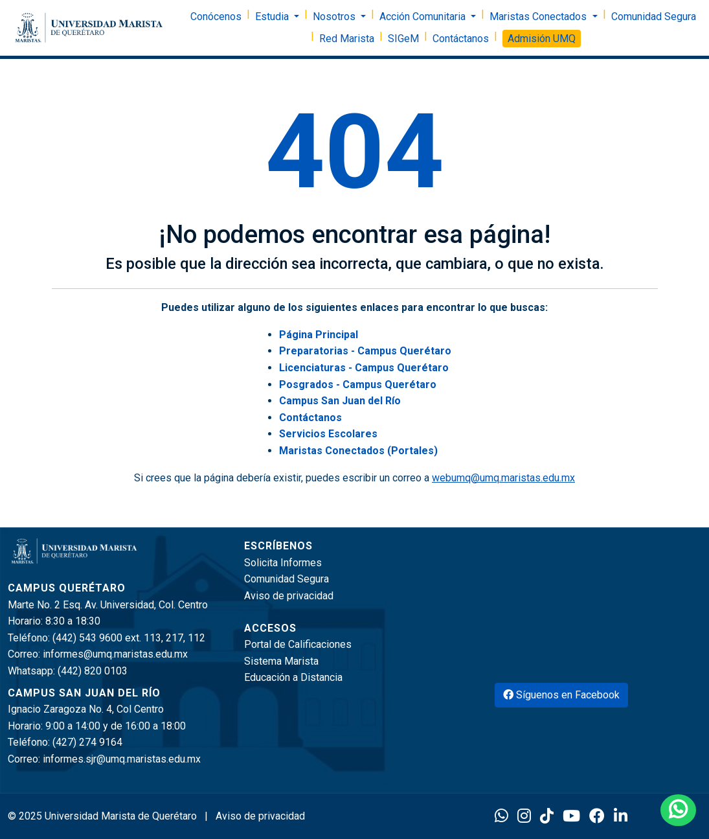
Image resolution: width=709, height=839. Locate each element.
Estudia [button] (273, 16)
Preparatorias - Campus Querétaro (365, 351)
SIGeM (403, 38)
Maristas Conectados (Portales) (358, 450)
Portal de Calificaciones (298, 644)
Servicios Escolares (328, 434)
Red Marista (346, 38)
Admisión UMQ (542, 38)
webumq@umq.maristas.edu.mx (503, 478)
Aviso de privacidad (288, 596)
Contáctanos (461, 38)
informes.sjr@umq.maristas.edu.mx (122, 759)
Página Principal (318, 334)
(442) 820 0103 (93, 671)
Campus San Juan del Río (340, 401)
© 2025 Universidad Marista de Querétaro (103, 816)
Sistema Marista (281, 661)
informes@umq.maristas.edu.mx (115, 654)
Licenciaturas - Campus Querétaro (364, 368)
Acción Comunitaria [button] (423, 16)
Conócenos (216, 16)
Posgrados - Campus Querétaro (357, 384)
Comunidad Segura (653, 16)
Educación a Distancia (293, 677)
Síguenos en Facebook (561, 695)
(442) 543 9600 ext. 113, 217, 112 (128, 638)
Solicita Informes (283, 563)
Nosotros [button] (335, 16)
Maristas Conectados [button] (539, 16)
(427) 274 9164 (87, 742)
